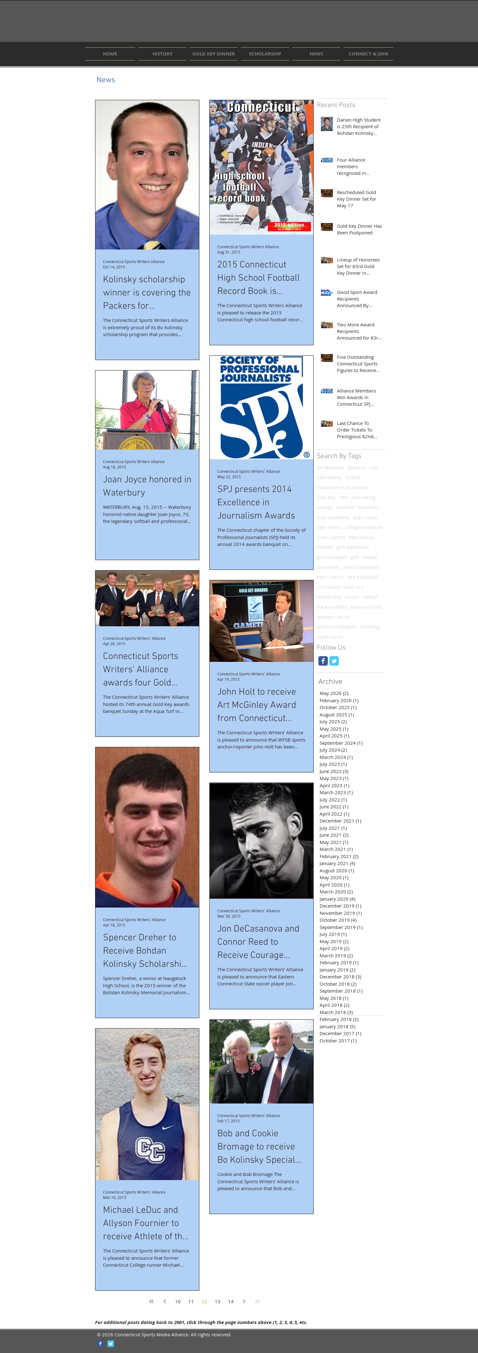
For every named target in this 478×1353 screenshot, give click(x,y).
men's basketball (361, 567)
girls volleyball (332, 557)
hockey (369, 557)
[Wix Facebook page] (323, 661)
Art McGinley (330, 468)
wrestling (370, 627)
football (325, 547)
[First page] (151, 1301)
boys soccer (365, 517)
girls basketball (353, 547)
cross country (331, 537)
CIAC (374, 468)
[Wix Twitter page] (334, 661)
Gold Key (326, 497)
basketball (368, 507)
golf (355, 557)
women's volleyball (336, 627)
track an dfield (332, 607)
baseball (345, 507)
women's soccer (333, 617)
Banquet (357, 468)
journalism (328, 567)
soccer (352, 597)
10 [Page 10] (178, 1301)
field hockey (361, 537)
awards (324, 507)
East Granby (329, 477)
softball (370, 597)
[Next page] (244, 1301)
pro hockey (328, 587)
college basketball (364, 527)
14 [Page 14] (231, 1301)
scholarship (329, 597)
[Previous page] (164, 1301)
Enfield (353, 477)
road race (354, 587)
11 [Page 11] (191, 1301)
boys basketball (333, 517)
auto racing (363, 497)
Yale (343, 497)
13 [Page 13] (217, 1301)
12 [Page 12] (204, 1301)
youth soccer (330, 637)
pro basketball (363, 577)
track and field (366, 607)
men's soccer (330, 577)
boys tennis (329, 527)
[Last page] (257, 1301)
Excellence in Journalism (342, 487)
